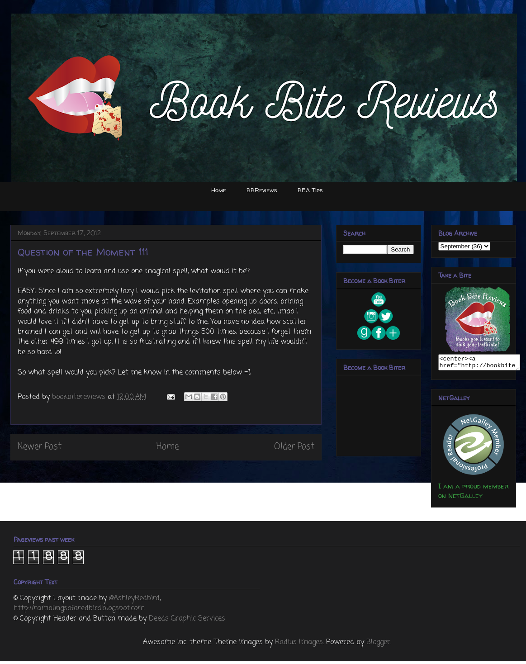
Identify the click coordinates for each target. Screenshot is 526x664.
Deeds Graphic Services (187, 621)
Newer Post (40, 446)
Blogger (378, 645)
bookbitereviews (80, 397)
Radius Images (299, 645)
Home (218, 190)
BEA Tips (310, 190)
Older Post (294, 446)
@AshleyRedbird (134, 601)
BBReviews (261, 190)
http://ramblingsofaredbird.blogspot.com (79, 611)
